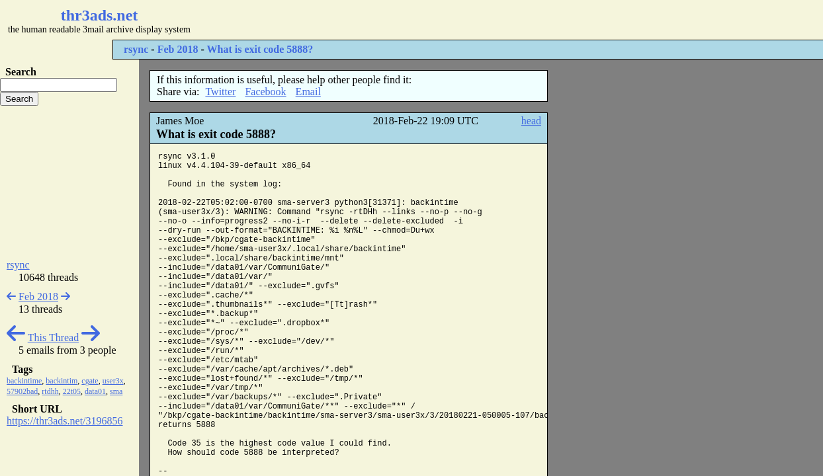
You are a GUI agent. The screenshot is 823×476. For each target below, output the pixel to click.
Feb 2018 (177, 49)
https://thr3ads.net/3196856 (65, 420)
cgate (89, 380)
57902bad (22, 391)
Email (308, 91)
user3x (113, 380)
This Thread (53, 337)
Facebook (265, 91)
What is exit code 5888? (259, 49)
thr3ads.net (99, 15)
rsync (136, 49)
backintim (61, 380)
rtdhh (50, 391)
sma (116, 391)
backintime (24, 380)
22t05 (72, 391)
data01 (95, 391)
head (531, 120)
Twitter (220, 91)
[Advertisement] (394, 20)
